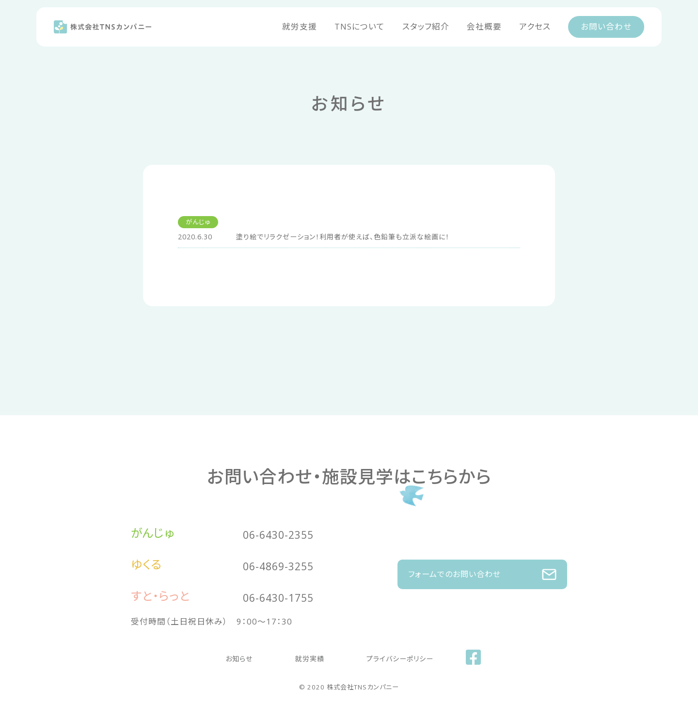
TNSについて (359, 26)
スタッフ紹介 (425, 26)
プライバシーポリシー (386, 655)
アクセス (535, 26)
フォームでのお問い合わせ (482, 569)
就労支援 (299, 26)
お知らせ (248, 655)
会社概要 (484, 26)
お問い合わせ (606, 26)
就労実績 (304, 655)
